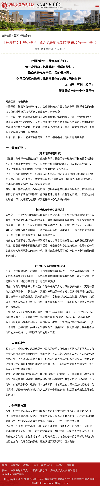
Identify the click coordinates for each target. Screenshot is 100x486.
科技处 (60, 465)
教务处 (27, 465)
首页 (16, 35)
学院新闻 (26, 35)
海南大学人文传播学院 (62, 470)
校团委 (70, 465)
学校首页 (15, 465)
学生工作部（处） (43, 465)
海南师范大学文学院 (13, 474)
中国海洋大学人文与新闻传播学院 (29, 470)
